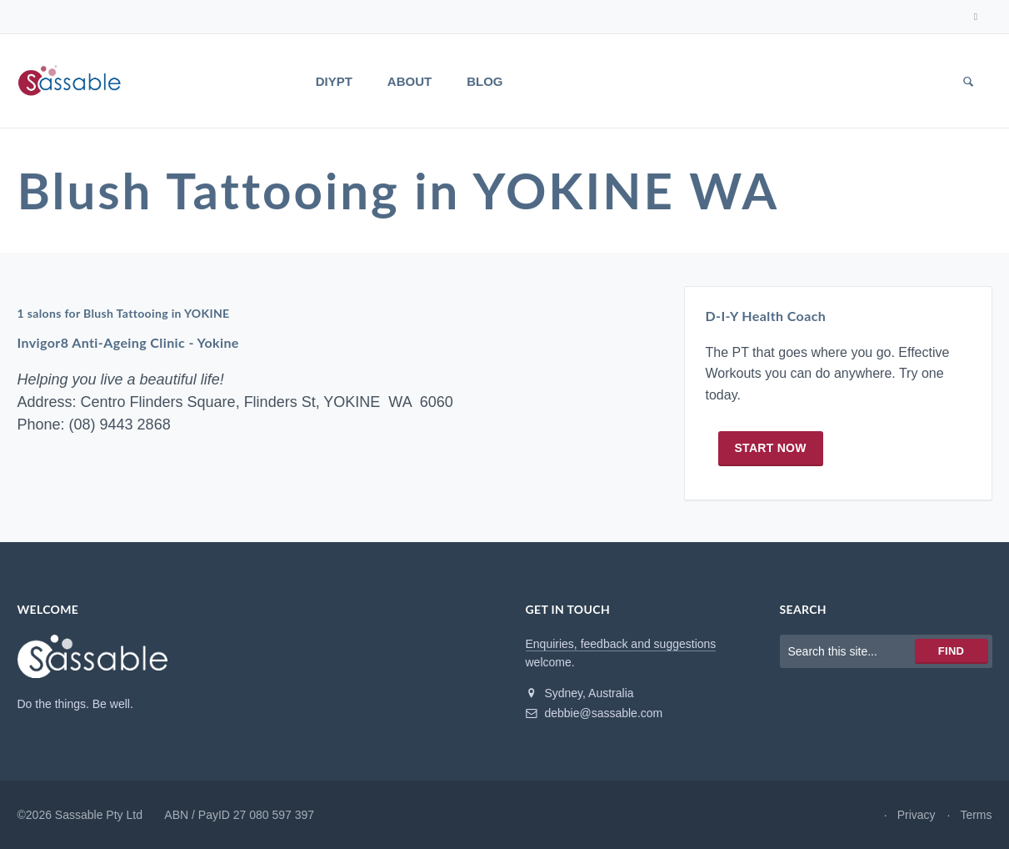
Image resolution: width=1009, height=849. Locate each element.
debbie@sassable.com (594, 713)
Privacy (916, 814)
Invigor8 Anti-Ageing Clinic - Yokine (128, 343)
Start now (771, 448)
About (409, 81)
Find (951, 651)
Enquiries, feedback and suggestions (621, 644)
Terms (976, 814)
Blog (484, 81)
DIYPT (334, 81)
